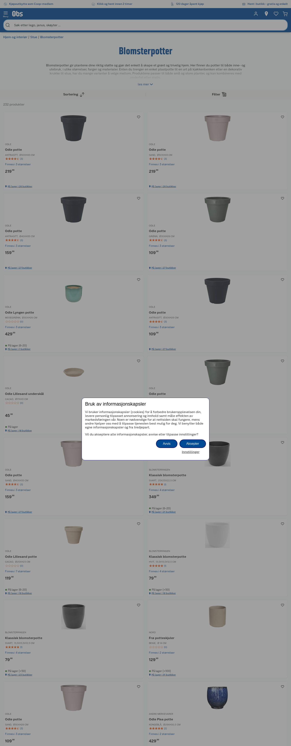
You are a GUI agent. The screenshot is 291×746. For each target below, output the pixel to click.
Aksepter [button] (192, 443)
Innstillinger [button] (190, 452)
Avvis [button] (167, 443)
